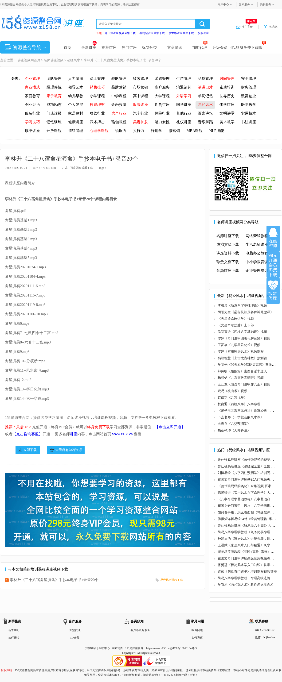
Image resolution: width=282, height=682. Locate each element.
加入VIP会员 (273, 265)
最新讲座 (89, 48)
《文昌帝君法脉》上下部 (236, 325)
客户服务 (244, 4)
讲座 (73, 434)
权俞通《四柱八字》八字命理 (239, 404)
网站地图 (117, 648)
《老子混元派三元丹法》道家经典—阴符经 (249, 410)
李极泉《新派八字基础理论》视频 (242, 305)
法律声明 (91, 648)
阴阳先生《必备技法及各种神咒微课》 (246, 312)
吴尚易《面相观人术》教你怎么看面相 (246, 584)
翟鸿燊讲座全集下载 (152, 33)
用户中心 (223, 4)
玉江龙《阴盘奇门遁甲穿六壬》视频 (244, 384)
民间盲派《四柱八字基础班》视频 (242, 332)
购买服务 (265, 4)
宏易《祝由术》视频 (232, 391)
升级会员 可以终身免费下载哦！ (239, 48)
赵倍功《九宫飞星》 (232, 397)
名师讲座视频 (53, 60)
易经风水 (73, 60)
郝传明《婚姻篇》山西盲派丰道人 (242, 371)
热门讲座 (129, 48)
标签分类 (149, 48)
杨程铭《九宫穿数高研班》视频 (241, 378)
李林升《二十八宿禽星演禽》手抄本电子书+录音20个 (54, 580)
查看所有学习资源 (68, 450)
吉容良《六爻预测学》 (234, 424)
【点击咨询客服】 (27, 434)
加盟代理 (200, 48)
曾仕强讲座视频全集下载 (120, 33)
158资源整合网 (134, 648)
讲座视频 (24, 60)
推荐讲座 (109, 48)
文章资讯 (174, 48)
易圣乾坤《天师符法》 (234, 430)
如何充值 (197, 637)
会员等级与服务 (140, 630)
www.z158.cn (122, 434)
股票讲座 (203, 33)
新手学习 (14, 630)
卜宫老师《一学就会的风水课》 (241, 417)
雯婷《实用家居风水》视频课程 (241, 351)
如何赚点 (14, 637)
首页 (67, 48)
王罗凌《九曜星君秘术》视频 (239, 345)
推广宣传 (249, 26)
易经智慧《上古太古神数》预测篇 (242, 358)
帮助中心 (104, 648)
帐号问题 (197, 630)
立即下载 (30, 450)
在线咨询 (273, 239)
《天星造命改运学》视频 (236, 318)
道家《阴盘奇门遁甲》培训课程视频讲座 (247, 571)
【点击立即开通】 (170, 427)
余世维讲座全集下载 (181, 33)
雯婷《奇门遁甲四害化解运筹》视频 (244, 338)
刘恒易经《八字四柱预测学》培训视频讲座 (249, 473)
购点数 (273, 26)
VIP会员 (74, 637)
